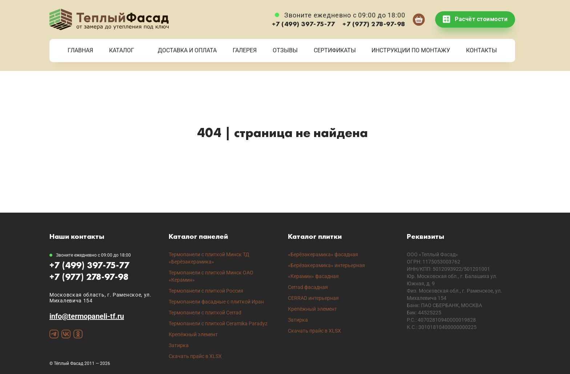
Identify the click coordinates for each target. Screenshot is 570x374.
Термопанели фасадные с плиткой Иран (216, 302)
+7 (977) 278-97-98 (373, 24)
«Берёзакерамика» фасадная (323, 254)
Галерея (245, 50)
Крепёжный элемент (193, 334)
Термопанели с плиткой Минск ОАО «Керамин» (211, 276)
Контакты (481, 50)
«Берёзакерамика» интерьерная (326, 265)
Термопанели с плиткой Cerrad (205, 312)
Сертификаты (335, 50)
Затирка (179, 345)
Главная (80, 50)
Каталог (121, 50)
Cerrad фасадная (308, 287)
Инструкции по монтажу (411, 50)
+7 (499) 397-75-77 (303, 24)
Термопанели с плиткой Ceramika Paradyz (218, 323)
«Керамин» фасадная (313, 276)
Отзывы (285, 50)
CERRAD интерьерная (313, 298)
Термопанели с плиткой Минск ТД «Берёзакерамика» (209, 258)
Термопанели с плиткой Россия (206, 291)
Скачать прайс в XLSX (195, 356)
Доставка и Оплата (187, 50)
